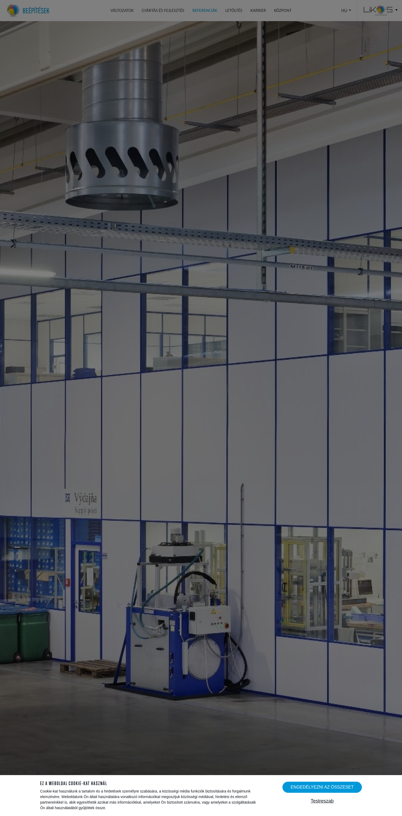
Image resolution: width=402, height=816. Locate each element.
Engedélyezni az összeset (322, 787)
